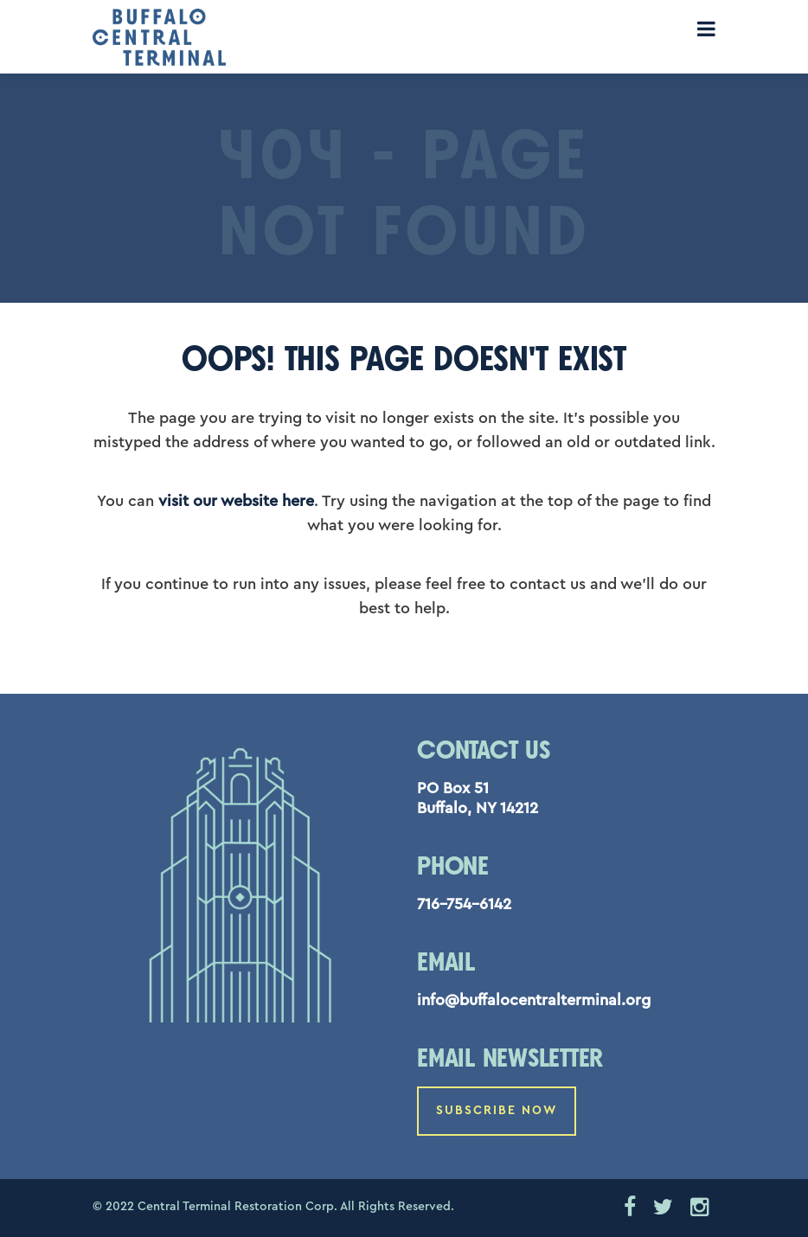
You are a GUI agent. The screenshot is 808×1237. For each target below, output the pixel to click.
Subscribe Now (496, 1111)
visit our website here (236, 501)
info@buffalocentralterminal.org (534, 1000)
